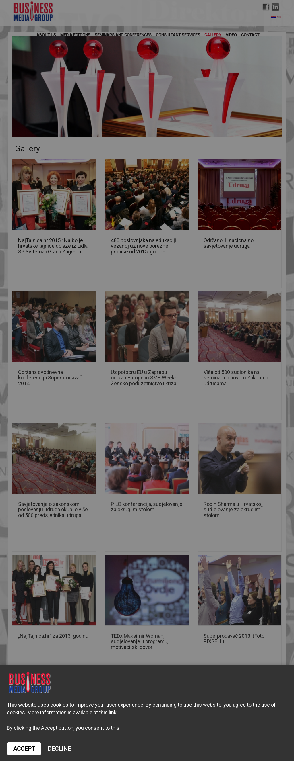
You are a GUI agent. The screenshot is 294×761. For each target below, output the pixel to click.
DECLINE (59, 749)
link (113, 712)
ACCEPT (24, 748)
